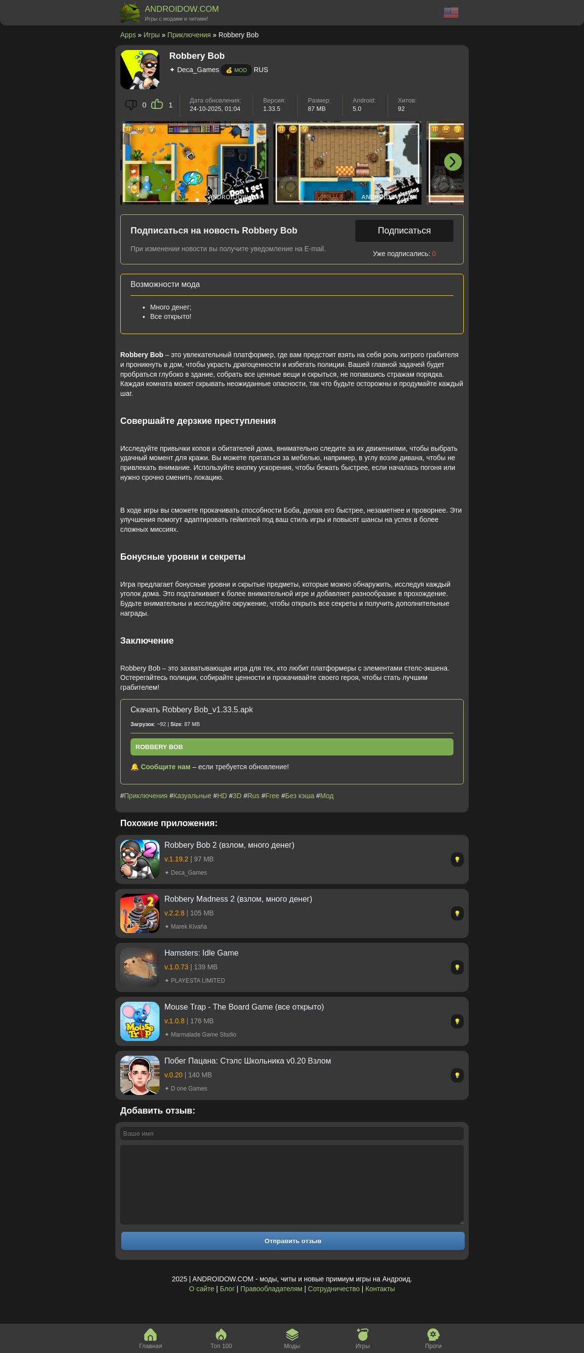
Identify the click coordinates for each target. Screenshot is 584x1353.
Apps (128, 35)
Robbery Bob (159, 747)
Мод (326, 796)
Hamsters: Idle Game (201, 953)
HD (222, 796)
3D (237, 796)
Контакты (380, 1303)
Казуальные (192, 796)
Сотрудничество (334, 1303)
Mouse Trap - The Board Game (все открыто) (244, 1007)
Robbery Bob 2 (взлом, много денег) (229, 845)
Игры (152, 35)
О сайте (201, 1303)
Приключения (189, 35)
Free (272, 796)
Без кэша (299, 796)
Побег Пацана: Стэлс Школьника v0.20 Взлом (247, 1061)
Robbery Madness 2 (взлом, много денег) (238, 899)
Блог (227, 1303)
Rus (253, 796)
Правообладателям (271, 1303)
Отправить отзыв (293, 1255)
